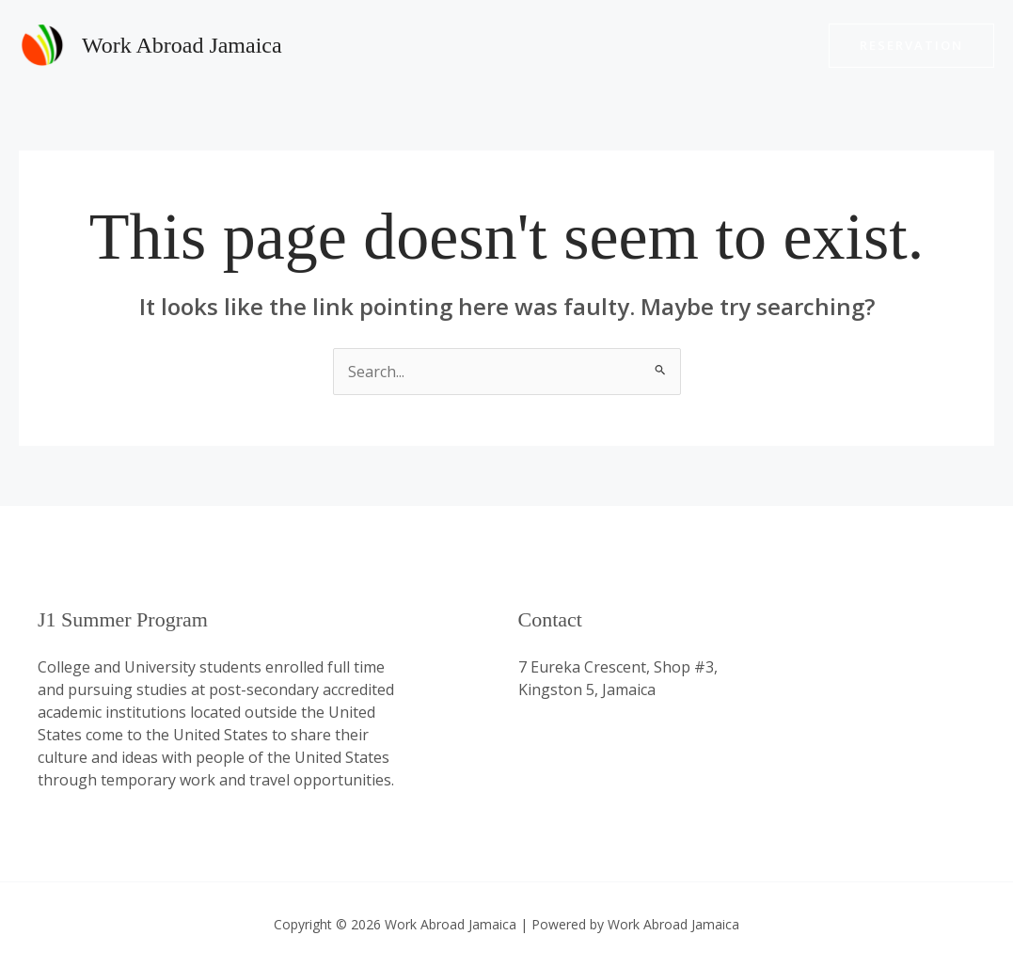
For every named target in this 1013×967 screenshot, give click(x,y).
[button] (911, 46)
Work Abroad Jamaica (182, 45)
